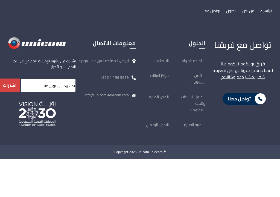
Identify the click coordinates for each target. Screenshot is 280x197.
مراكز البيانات (159, 75)
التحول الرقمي (157, 124)
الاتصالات (162, 60)
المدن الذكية (159, 96)
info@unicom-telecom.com (106, 95)
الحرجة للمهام (192, 60)
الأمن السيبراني (198, 79)
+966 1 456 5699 (114, 77)
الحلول (231, 11)
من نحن (248, 11)
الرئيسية (266, 11)
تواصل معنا (211, 11)
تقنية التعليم (193, 124)
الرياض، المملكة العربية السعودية (104, 60)
